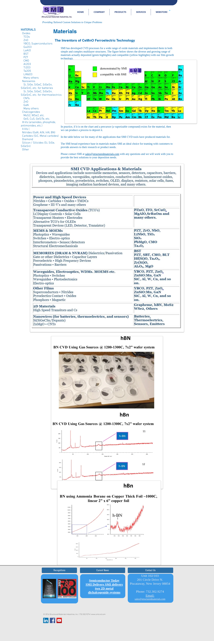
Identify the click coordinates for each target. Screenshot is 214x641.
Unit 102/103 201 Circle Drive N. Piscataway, (146, 579)
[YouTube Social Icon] (59, 620)
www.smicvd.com (98, 614)
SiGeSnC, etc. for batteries (37, 88)
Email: (150, 595)
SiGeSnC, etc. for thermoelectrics (41, 95)
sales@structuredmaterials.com (102, 153)
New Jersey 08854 (158, 583)
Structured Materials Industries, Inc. (64, 614)
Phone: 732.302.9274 (150, 591)
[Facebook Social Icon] (52, 620)
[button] (99, 12)
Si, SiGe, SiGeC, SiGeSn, (36, 84)
